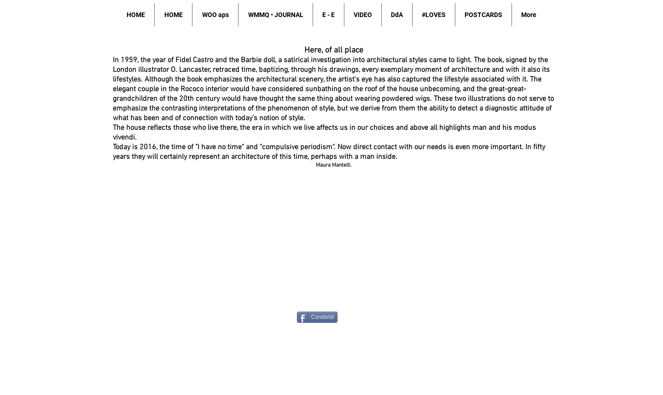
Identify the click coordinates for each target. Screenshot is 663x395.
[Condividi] (317, 317)
